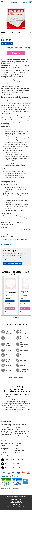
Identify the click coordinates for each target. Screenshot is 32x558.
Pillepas (3, 446)
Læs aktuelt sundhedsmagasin (7, 449)
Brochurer (18, 443)
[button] (2, 2)
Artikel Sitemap (6, 489)
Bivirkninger (5, 455)
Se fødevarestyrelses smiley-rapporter (22, 432)
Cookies (3, 452)
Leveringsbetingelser (8, 429)
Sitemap (16, 489)
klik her (24, 397)
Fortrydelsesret (6, 434)
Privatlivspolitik (6, 427)
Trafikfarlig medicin (21, 453)
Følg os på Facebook (10, 463)
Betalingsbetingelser (8, 432)
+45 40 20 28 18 (20, 394)
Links (16, 446)
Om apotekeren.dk (7, 443)
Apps (16, 448)
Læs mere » (6, 297)
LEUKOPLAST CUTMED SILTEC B (7, 292)
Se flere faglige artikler (16, 377)
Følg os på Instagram (10, 467)
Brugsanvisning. (6, 244)
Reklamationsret (20, 425)
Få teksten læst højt (21, 436)
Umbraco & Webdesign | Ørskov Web (16, 507)
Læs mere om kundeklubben (12, 263)
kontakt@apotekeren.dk (12, 459)
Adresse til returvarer (18, 428)
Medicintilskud (20, 450)
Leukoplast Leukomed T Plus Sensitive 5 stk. (23, 292)
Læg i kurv (16, 53)
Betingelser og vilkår (8, 425)
